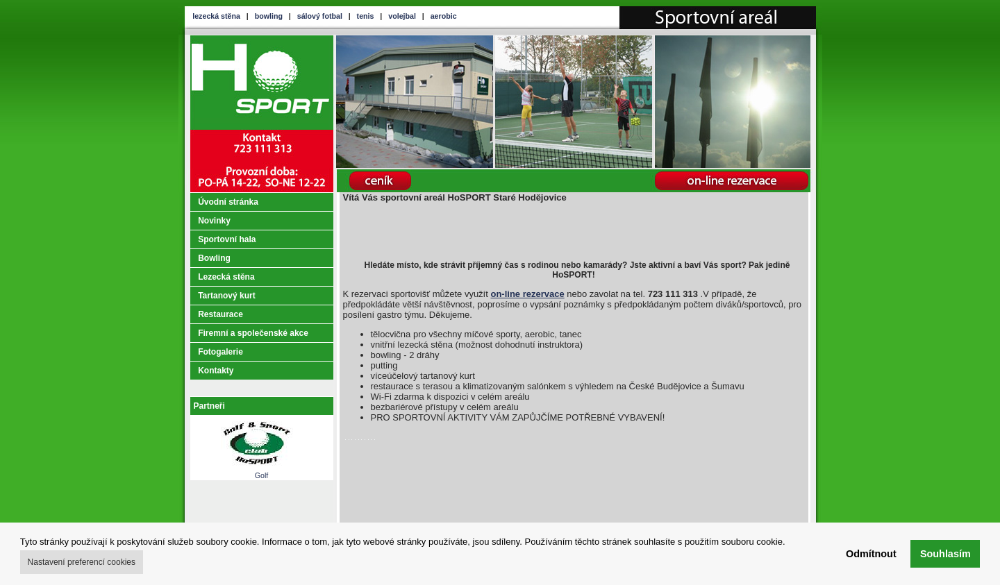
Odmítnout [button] (871, 553)
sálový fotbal (319, 16)
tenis (365, 16)
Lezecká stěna (226, 277)
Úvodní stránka (228, 202)
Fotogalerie (220, 352)
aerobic (444, 16)
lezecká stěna (216, 16)
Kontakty (215, 370)
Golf (261, 472)
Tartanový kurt (226, 295)
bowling (269, 16)
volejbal (402, 16)
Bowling (214, 258)
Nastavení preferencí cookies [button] (81, 562)
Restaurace (220, 314)
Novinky (214, 221)
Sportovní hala (227, 239)
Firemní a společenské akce (253, 333)
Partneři (209, 406)
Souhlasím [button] (945, 553)
